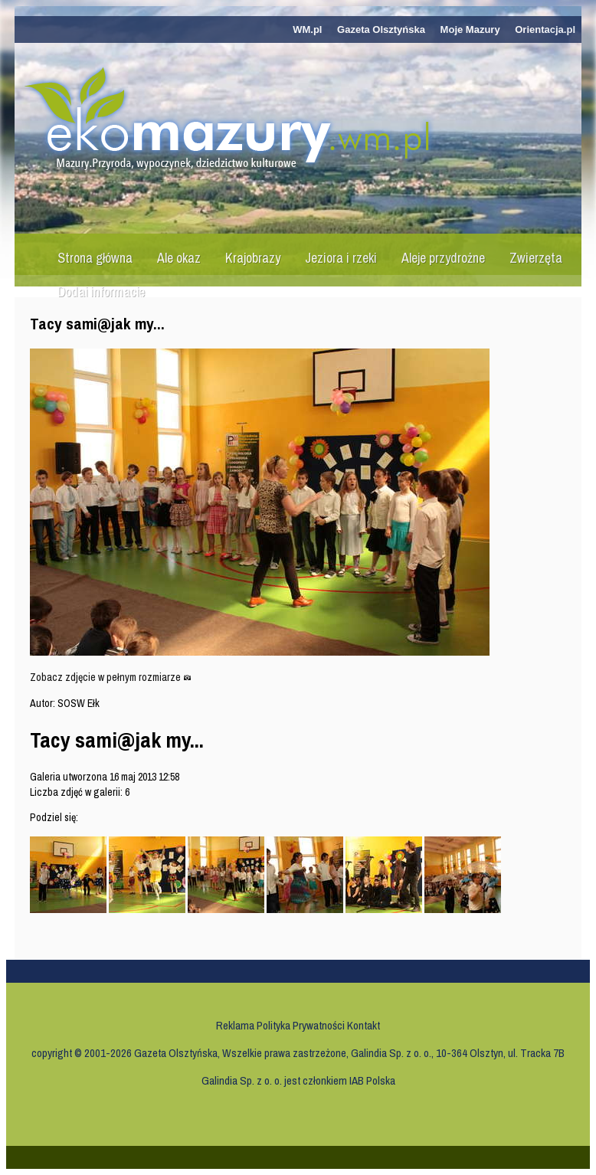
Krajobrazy (252, 257)
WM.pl (307, 29)
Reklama (235, 1025)
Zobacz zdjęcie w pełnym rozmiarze (111, 677)
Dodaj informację (101, 291)
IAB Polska (372, 1080)
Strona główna (95, 257)
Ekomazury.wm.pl (234, 120)
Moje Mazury (470, 29)
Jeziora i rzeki (341, 257)
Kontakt (363, 1025)
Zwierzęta (535, 257)
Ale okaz (179, 257)
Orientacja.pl (545, 29)
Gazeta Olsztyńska (381, 29)
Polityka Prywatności (301, 1025)
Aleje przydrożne (443, 257)
